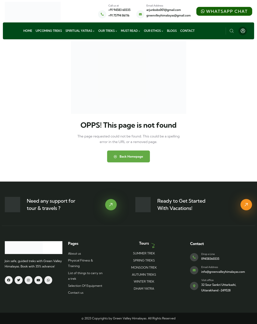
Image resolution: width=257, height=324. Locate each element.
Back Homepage (128, 156)
